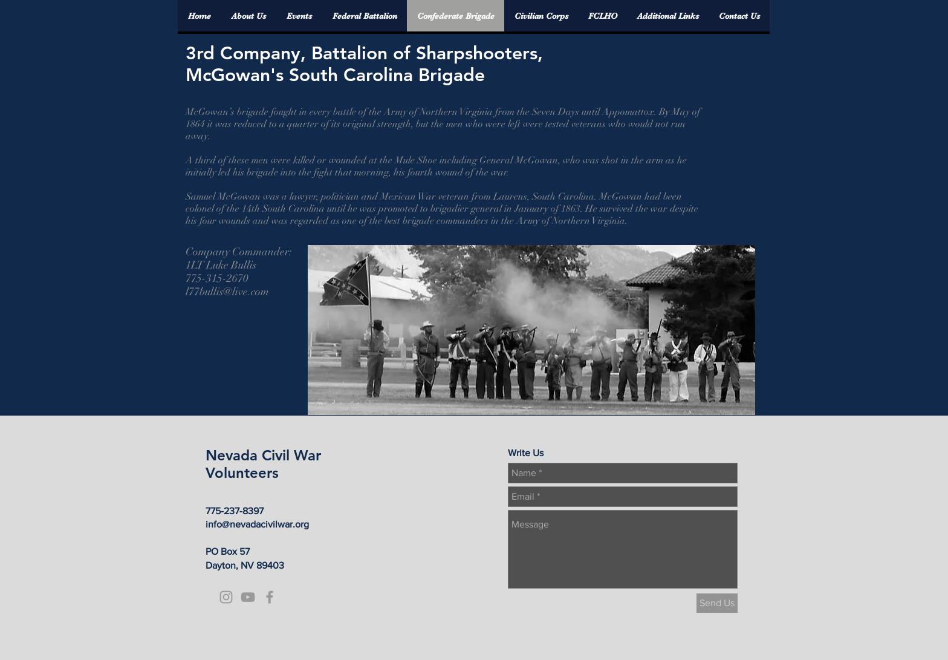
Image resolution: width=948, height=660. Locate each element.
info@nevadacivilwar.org (257, 524)
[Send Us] (717, 603)
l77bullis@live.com (227, 291)
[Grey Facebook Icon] (269, 597)
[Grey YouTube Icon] (247, 597)
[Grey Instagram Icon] (226, 597)
